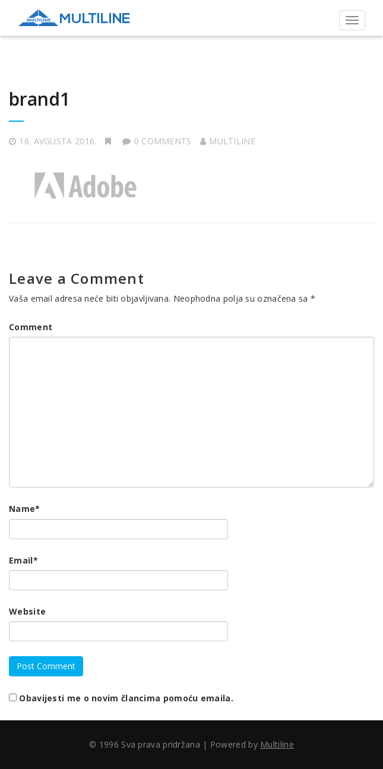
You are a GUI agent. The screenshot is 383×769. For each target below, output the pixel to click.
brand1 (39, 99)
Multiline (232, 141)
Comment (30, 327)
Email (23, 560)
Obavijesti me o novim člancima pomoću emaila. (126, 698)
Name (24, 508)
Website (27, 611)
